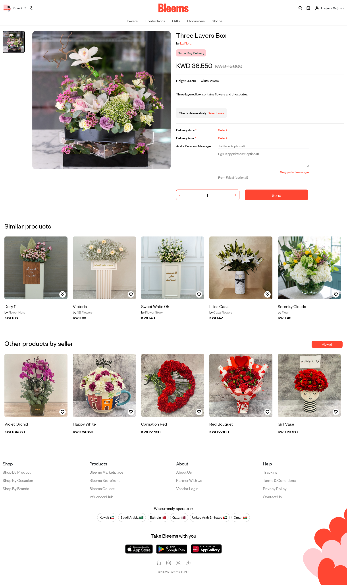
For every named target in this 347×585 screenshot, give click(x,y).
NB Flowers (83, 312)
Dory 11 (10, 306)
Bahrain (158, 517)
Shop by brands (16, 488)
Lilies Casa (219, 306)
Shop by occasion (18, 480)
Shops (217, 20)
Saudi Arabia (132, 517)
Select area (215, 112)
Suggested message (294, 172)
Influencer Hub (101, 496)
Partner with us (189, 480)
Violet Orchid (16, 423)
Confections (155, 20)
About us (184, 472)
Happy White (84, 423)
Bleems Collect (102, 488)
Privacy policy (275, 488)
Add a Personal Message (193, 145)
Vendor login (187, 488)
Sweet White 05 (155, 306)
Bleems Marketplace (106, 472)
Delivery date (186, 130)
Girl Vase (286, 423)
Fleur (283, 312)
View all (327, 344)
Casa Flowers (220, 312)
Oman (240, 517)
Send (276, 195)
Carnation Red (154, 423)
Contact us (272, 496)
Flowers (131, 20)
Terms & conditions (279, 480)
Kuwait (107, 517)
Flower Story (152, 312)
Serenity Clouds (292, 306)
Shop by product (17, 472)
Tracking (270, 472)
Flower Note (14, 312)
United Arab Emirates (209, 517)
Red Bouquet (221, 423)
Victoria (80, 306)
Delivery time (186, 138)
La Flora (185, 43)
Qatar (179, 517)
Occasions (196, 20)
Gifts (176, 20)
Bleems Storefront (104, 480)
